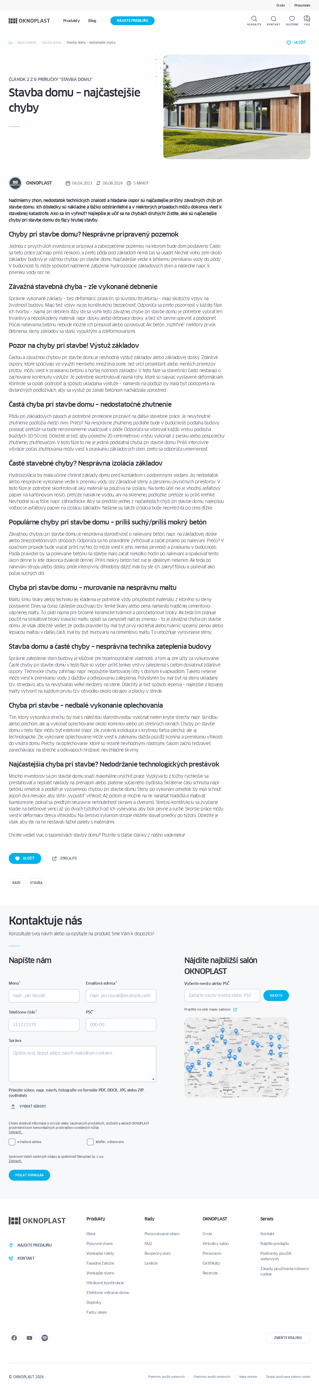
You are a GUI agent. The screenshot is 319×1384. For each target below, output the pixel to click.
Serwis (266, 1219)
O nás (280, 5)
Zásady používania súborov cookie (284, 1271)
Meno (14, 983)
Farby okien (96, 1312)
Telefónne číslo (23, 1012)
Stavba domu (51, 42)
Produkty (95, 1219)
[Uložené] (292, 20)
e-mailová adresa (29, 1142)
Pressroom (302, 5)
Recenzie (210, 1273)
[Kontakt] (273, 20)
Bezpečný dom (158, 1253)
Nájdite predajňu (132, 21)
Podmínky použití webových (275, 1256)
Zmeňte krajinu (288, 1338)
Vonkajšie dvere (100, 1273)
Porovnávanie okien (162, 1233)
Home (10, 42)
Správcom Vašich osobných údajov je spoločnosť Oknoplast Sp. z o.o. (82, 1158)
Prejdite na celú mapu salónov (210, 1009)
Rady (16, 883)
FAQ (148, 1243)
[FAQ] (307, 20)
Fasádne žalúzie (100, 1263)
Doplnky (93, 1302)
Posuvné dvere (99, 1243)
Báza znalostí (27, 42)
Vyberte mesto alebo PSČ (206, 983)
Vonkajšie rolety (100, 1253)
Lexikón (151, 1263)
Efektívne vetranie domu (107, 1292)
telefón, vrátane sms (110, 1142)
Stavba (36, 883)
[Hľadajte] (254, 20)
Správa (15, 1040)
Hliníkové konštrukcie (105, 1282)
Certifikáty (211, 1263)
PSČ (90, 1012)
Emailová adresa (101, 983)
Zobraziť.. (15, 1161)
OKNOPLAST (215, 1219)
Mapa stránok (248, 1377)
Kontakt (267, 1233)
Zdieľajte (64, 858)
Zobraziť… (15, 1132)
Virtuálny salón (216, 1243)
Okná (90, 1233)
